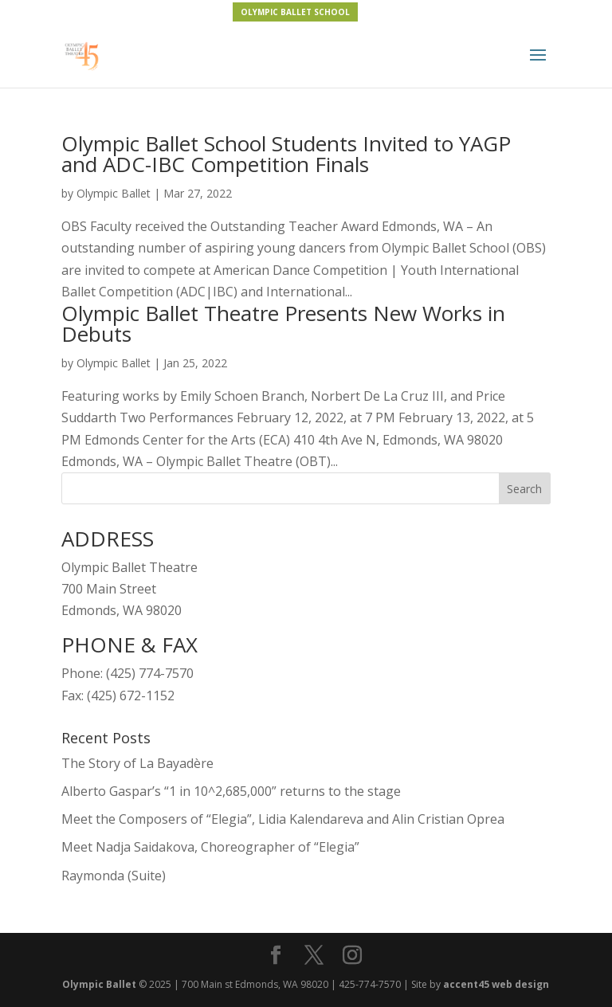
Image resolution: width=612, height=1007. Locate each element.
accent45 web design (496, 984)
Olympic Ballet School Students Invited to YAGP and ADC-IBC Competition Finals (286, 153)
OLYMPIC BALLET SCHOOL (295, 12)
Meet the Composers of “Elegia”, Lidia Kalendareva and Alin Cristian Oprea (282, 819)
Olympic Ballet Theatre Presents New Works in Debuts (283, 323)
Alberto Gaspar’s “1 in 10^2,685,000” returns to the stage (231, 791)
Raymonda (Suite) (113, 875)
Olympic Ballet (113, 193)
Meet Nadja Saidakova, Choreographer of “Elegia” (210, 847)
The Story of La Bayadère (137, 763)
